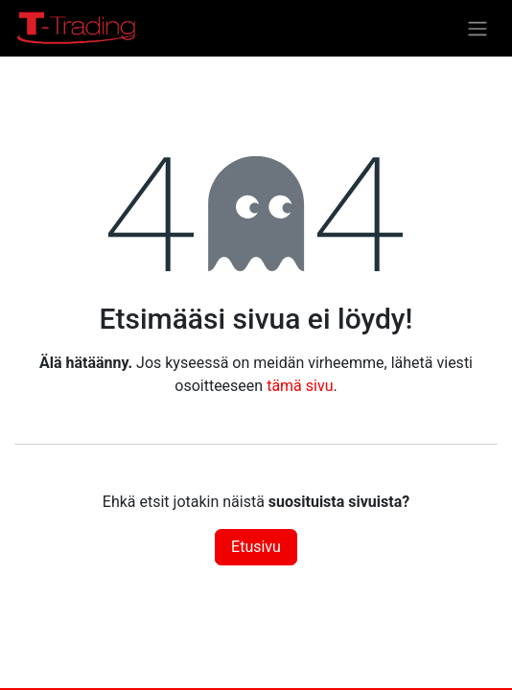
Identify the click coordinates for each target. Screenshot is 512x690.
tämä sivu (300, 386)
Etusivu (256, 547)
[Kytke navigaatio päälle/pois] (477, 28)
